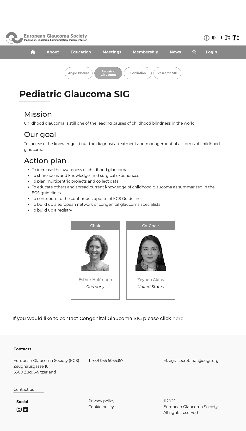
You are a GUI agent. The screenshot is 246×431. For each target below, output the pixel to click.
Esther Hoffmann (95, 279)
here (178, 318)
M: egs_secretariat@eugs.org (191, 360)
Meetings (112, 52)
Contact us (23, 389)
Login (211, 52)
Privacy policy (101, 401)
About (53, 52)
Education (81, 52)
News (175, 52)
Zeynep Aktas (150, 279)
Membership (145, 52)
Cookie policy (101, 407)
